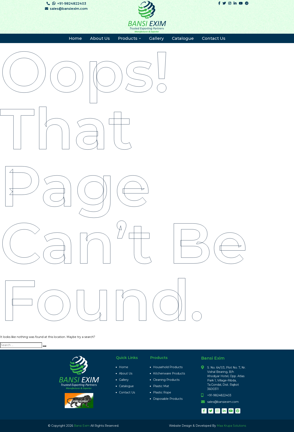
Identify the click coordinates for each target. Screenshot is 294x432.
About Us (100, 38)
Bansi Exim (82, 426)
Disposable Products (168, 399)
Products (129, 38)
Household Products (168, 367)
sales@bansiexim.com (66, 9)
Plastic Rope (162, 392)
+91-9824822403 (66, 3)
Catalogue (183, 38)
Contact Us (213, 38)
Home (75, 38)
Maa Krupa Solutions (231, 426)
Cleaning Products (166, 380)
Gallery (156, 38)
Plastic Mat (161, 386)
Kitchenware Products (169, 373)
